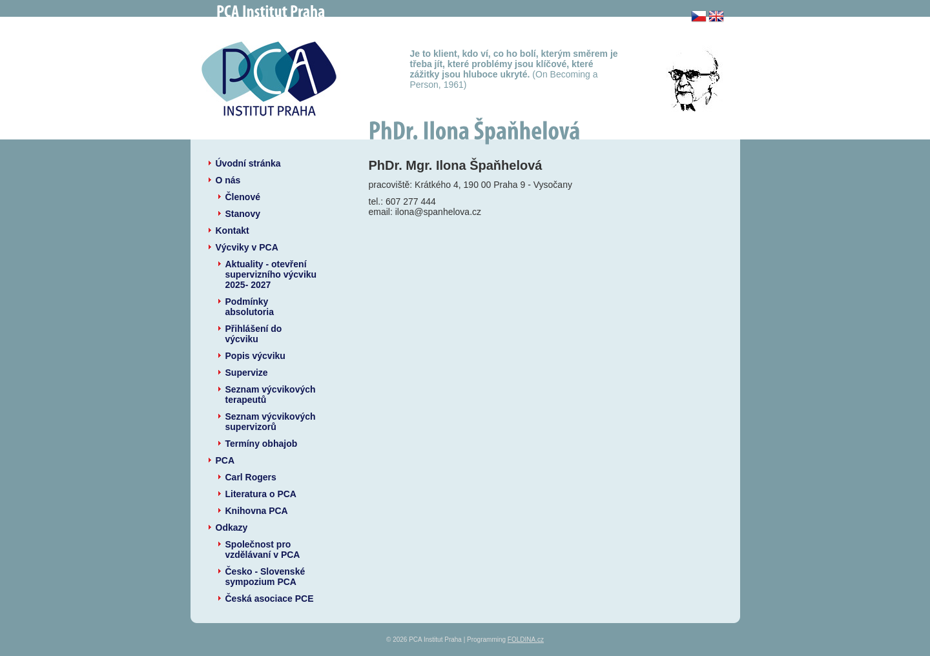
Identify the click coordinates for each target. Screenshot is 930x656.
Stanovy (242, 214)
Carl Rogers (250, 477)
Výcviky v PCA (247, 247)
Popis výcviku (255, 356)
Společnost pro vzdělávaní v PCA (262, 549)
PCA (225, 460)
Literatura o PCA (260, 494)
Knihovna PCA (256, 511)
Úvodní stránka (248, 163)
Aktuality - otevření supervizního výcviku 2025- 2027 (271, 274)
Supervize (246, 372)
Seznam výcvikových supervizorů (270, 421)
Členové (242, 197)
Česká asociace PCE (269, 598)
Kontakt (232, 230)
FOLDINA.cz (526, 639)
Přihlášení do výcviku (253, 333)
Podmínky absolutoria (249, 306)
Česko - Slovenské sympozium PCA (265, 576)
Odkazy (232, 527)
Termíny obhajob (261, 443)
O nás (228, 180)
